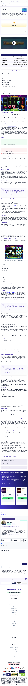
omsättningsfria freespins (10, 292)
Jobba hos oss (14, 630)
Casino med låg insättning (14, 602)
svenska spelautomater (12, 126)
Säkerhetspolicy (14, 651)
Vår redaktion (14, 625)
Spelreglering (14, 656)
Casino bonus (14, 612)
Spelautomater (5, 3)
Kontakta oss (14, 632)
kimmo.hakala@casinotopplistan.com (8, 526)
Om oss (14, 621)
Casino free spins (14, 614)
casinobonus (15, 205)
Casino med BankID (14, 610)
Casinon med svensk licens (14, 604)
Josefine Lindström (9, 543)
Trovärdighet (14, 623)
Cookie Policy (14, 654)
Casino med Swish (14, 608)
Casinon (14, 601)
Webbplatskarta (14, 640)
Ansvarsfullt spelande (14, 647)
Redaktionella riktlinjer (14, 627)
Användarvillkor (14, 649)
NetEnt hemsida (3, 514)
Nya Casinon (14, 606)
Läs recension (8, 501)
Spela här (8, 498)
